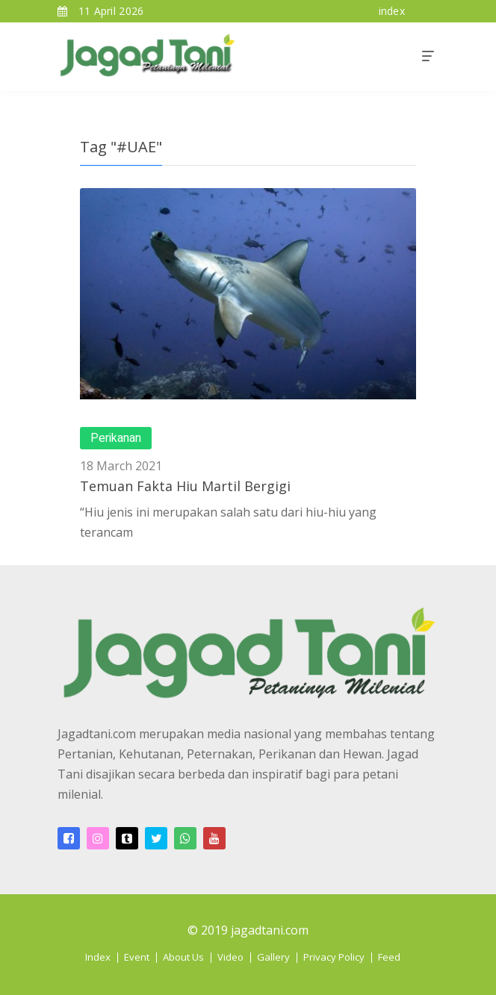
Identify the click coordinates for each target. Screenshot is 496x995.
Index (98, 957)
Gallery (273, 957)
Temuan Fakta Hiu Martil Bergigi (185, 486)
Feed (389, 957)
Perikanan (115, 438)
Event (136, 957)
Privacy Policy (334, 957)
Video (230, 957)
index (392, 11)
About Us (183, 957)
